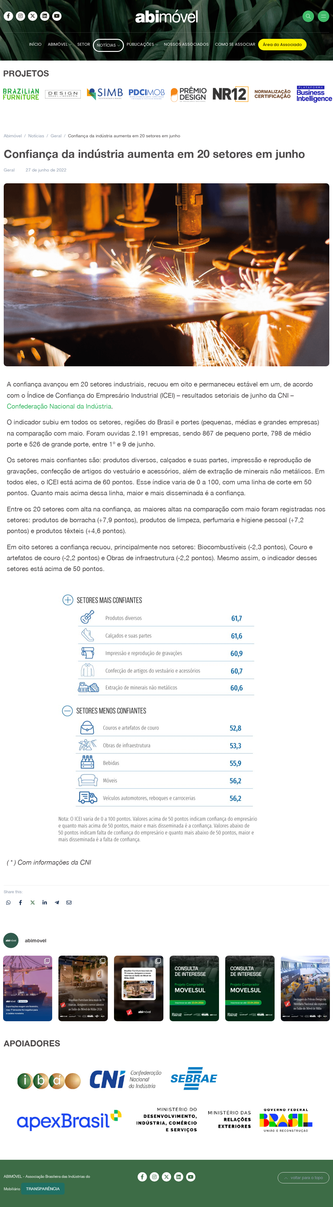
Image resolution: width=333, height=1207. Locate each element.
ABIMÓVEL (57, 44)
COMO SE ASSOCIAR (235, 44)
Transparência (43, 1188)
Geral (9, 169)
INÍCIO (35, 44)
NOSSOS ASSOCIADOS (186, 44)
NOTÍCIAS (106, 45)
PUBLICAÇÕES (140, 44)
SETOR (83, 44)
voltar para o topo (303, 1177)
